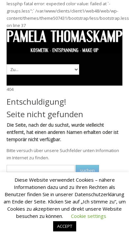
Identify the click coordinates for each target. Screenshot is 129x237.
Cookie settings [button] (88, 216)
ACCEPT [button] (64, 226)
